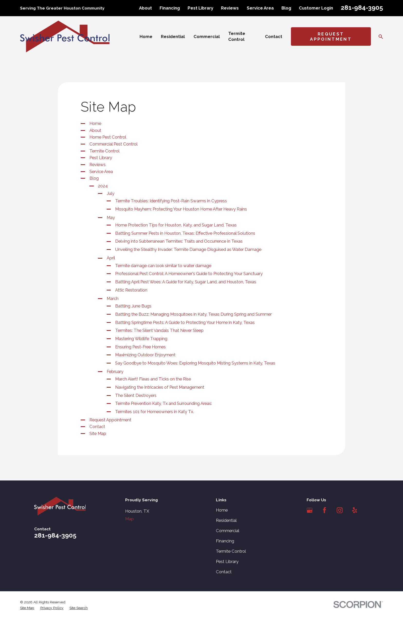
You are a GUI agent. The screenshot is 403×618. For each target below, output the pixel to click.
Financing (170, 8)
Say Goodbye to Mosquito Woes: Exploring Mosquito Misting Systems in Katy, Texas (195, 363)
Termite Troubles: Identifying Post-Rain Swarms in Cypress (171, 200)
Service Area (260, 8)
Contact (97, 426)
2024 (103, 185)
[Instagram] (340, 510)
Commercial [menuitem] (207, 36)
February (115, 371)
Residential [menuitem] (173, 36)
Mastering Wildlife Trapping (141, 338)
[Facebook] (324, 510)
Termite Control (104, 150)
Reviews (230, 8)
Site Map (97, 433)
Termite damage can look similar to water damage (163, 265)
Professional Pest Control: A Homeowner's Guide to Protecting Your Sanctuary (189, 273)
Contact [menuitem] (273, 36)
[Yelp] (355, 510)
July (110, 193)
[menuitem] (27, 607)
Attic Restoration (131, 290)
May (111, 217)
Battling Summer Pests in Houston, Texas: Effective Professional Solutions (185, 233)
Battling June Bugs (133, 305)
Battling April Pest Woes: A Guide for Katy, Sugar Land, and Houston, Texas (185, 281)
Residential (226, 520)
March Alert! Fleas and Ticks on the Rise (153, 378)
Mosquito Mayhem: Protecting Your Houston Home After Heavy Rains (181, 209)
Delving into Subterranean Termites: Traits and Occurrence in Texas (179, 241)
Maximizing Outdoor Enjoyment (145, 354)
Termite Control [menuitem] (236, 36)
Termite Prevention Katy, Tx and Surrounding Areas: (163, 403)
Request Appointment (331, 36)
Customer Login (316, 8)
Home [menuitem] (146, 36)
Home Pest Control (107, 137)
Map (129, 518)
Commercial (227, 530)
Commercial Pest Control (113, 144)
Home (95, 123)
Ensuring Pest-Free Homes (140, 346)
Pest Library (200, 8)
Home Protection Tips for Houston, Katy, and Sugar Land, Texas (176, 225)
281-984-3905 (362, 7)
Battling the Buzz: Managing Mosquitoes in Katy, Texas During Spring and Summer (193, 314)
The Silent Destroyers (136, 395)
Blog (286, 8)
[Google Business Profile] (310, 510)
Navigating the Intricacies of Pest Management (159, 387)
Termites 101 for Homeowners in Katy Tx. (154, 411)
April (111, 257)
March (112, 298)
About (145, 8)
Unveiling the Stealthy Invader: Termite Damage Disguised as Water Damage (188, 249)
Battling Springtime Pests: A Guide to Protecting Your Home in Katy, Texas (185, 322)
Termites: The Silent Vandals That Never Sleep (159, 330)
